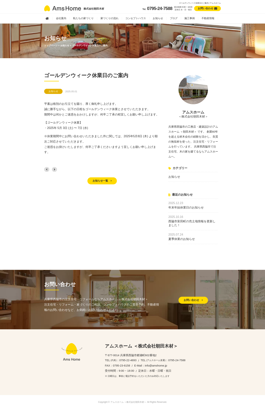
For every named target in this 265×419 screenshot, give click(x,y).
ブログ (174, 18)
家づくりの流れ (109, 18)
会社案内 (61, 18)
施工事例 (189, 18)
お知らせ (158, 18)
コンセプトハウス (135, 18)
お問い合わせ (193, 300)
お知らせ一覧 (102, 180)
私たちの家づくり (83, 18)
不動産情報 (208, 18)
